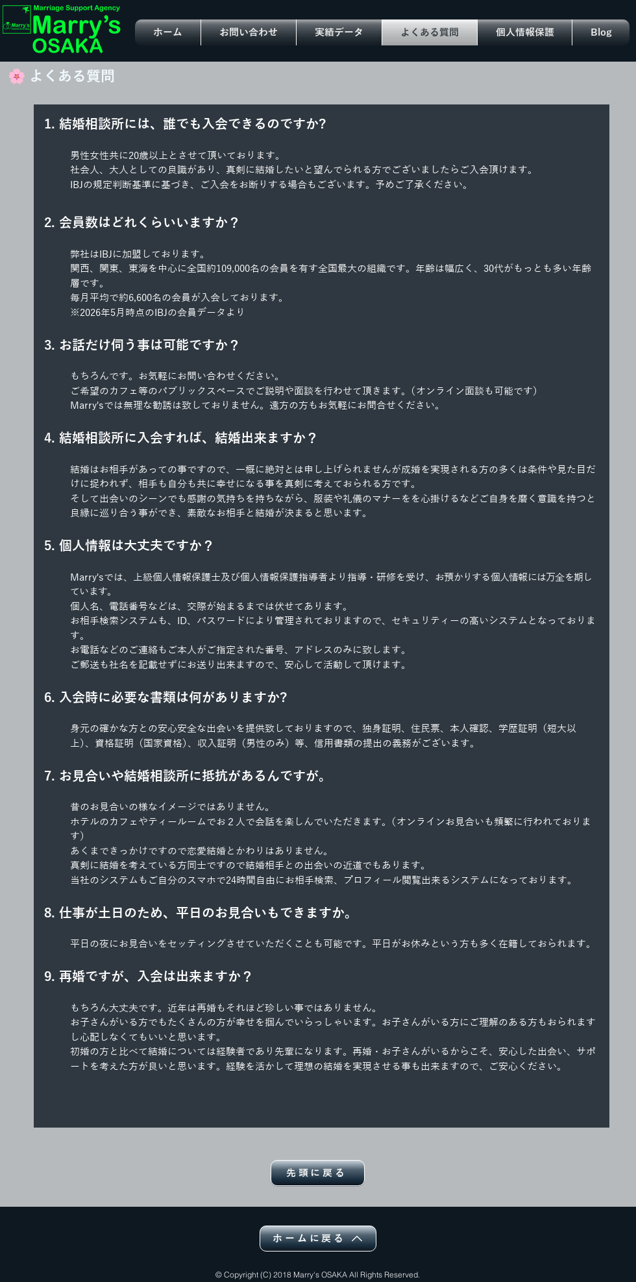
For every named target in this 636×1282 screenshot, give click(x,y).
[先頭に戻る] (318, 1173)
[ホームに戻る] (318, 1239)
